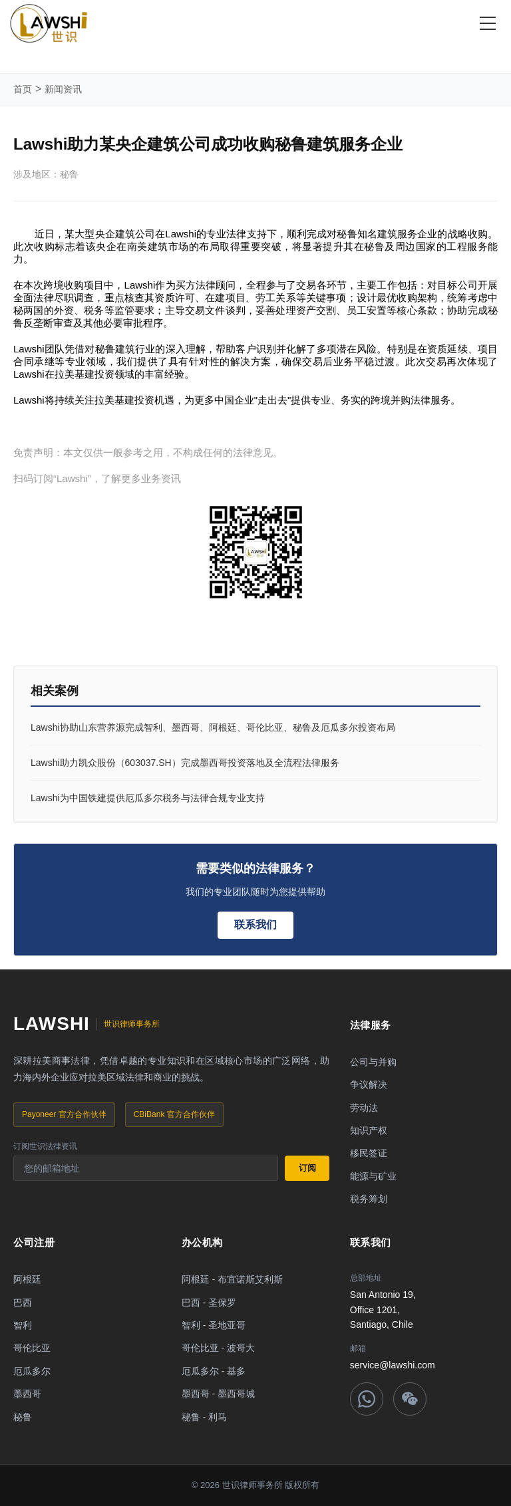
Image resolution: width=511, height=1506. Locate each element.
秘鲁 (22, 1417)
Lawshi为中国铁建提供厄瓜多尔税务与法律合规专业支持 (148, 798)
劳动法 (364, 1107)
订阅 (307, 1168)
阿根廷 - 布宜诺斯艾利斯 (232, 1279)
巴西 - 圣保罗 (209, 1302)
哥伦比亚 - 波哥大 (218, 1347)
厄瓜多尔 (32, 1371)
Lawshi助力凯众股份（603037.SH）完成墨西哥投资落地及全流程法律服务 (185, 762)
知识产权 (368, 1130)
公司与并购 (373, 1062)
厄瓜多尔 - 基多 (214, 1371)
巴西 (22, 1302)
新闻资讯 (63, 89)
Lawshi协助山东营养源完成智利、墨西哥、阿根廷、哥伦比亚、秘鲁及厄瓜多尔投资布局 (213, 727)
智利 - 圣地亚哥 (214, 1325)
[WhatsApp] (366, 1399)
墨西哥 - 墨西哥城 (218, 1393)
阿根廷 (27, 1279)
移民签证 (368, 1153)
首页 (22, 89)
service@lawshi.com (392, 1365)
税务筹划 (368, 1198)
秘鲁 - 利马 (204, 1417)
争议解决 (368, 1084)
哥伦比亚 (32, 1347)
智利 (22, 1325)
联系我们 (255, 924)
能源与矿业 (373, 1176)
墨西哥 (27, 1393)
